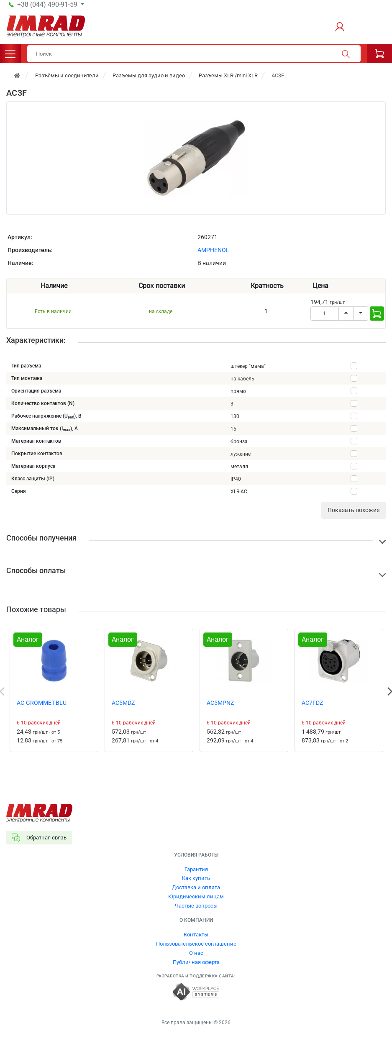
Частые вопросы (196, 906)
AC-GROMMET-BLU (42, 702)
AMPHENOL (213, 250)
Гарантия (196, 869)
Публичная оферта (196, 962)
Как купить (196, 878)
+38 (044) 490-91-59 (48, 5)
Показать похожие (353, 510)
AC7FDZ (312, 702)
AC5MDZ (123, 702)
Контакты (196, 934)
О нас (196, 953)
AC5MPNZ (220, 702)
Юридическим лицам (196, 896)
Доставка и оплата (196, 887)
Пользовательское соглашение (196, 944)
